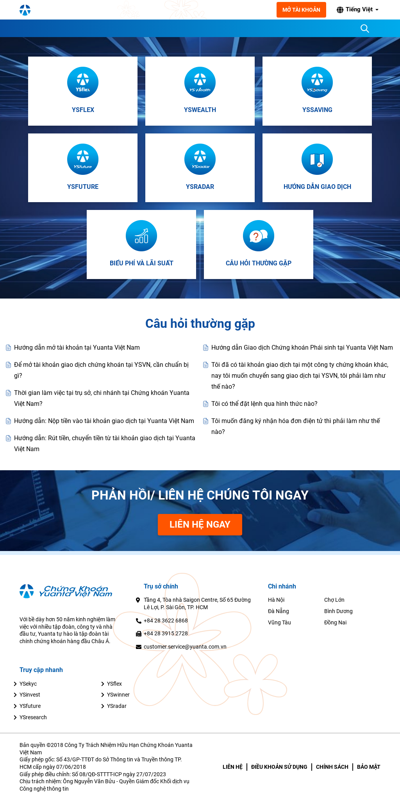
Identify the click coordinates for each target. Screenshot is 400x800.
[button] (357, 10)
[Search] (365, 28)
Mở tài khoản (302, 10)
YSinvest (30, 695)
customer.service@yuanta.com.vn (185, 647)
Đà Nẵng (278, 611)
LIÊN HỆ (233, 767)
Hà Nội (276, 600)
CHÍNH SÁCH (332, 767)
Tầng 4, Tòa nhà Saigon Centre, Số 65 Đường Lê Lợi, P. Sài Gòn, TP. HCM (197, 603)
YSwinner (118, 695)
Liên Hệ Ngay (200, 524)
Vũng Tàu (279, 622)
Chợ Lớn (334, 600)
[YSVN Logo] (66, 10)
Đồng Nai (335, 622)
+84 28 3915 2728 (166, 633)
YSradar (117, 706)
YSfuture (30, 706)
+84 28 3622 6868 (166, 620)
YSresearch (33, 717)
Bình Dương (338, 611)
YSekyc (28, 684)
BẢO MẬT (368, 767)
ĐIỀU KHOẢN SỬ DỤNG (279, 767)
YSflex (114, 684)
